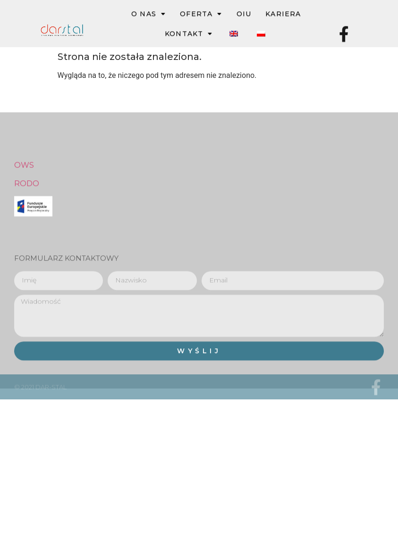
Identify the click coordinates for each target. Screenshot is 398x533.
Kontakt (189, 34)
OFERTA (201, 14)
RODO (26, 207)
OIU (244, 14)
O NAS (148, 14)
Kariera (283, 14)
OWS (24, 190)
